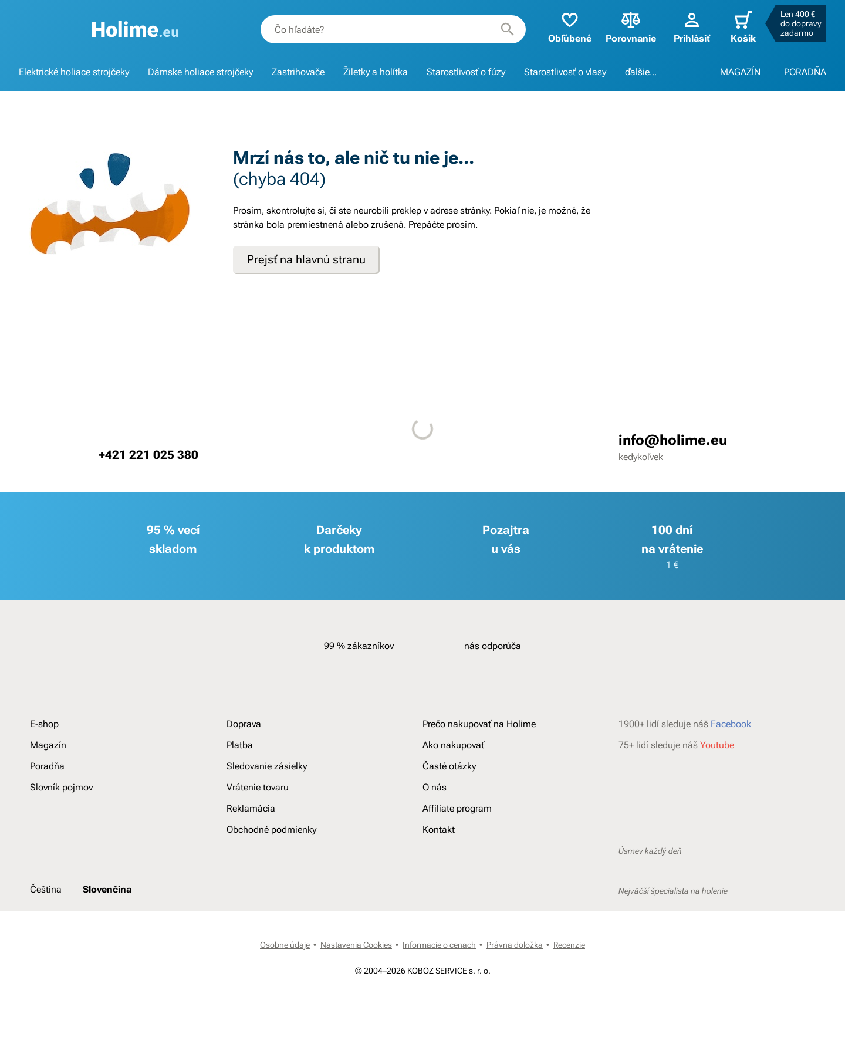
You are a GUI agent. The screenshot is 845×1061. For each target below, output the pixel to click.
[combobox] (393, 29)
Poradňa (47, 766)
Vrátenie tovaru (258, 787)
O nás (434, 787)
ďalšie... (641, 71)
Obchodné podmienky (271, 829)
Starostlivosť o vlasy (565, 71)
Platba (240, 745)
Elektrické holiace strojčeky (74, 71)
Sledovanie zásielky (267, 766)
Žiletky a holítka (375, 71)
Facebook (731, 723)
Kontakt (438, 829)
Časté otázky (449, 766)
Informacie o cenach (439, 945)
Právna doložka (514, 945)
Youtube (717, 745)
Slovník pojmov (61, 787)
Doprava (244, 723)
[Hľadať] (507, 29)
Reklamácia (251, 808)
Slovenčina (107, 889)
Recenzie (569, 945)
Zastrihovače (298, 71)
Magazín (48, 745)
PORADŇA (805, 71)
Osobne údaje (285, 945)
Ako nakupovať (453, 745)
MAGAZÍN (740, 71)
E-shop (44, 723)
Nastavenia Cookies (356, 945)
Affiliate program (457, 808)
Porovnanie (631, 26)
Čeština (46, 889)
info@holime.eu (672, 440)
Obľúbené (570, 26)
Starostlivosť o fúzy (466, 71)
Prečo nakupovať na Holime (479, 723)
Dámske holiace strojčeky (200, 71)
